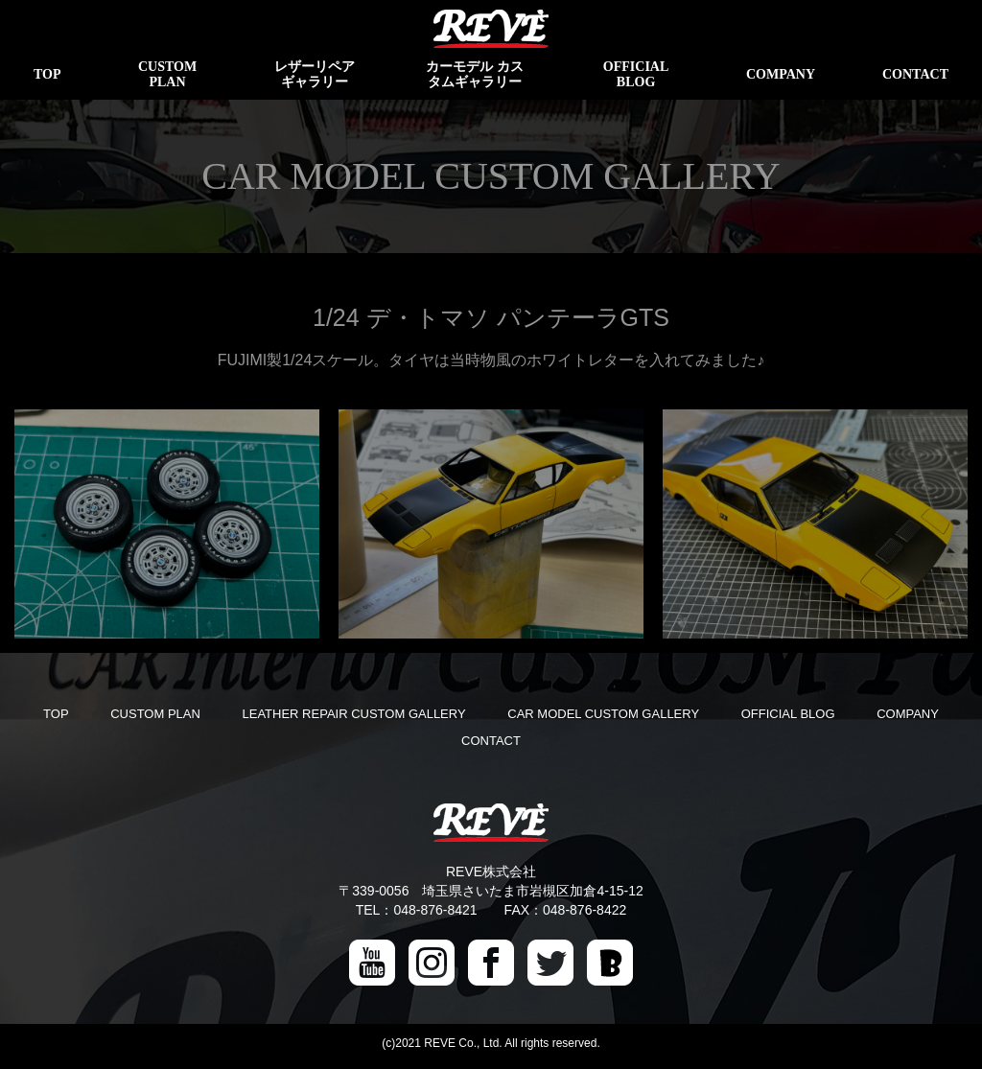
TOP (56, 714)
